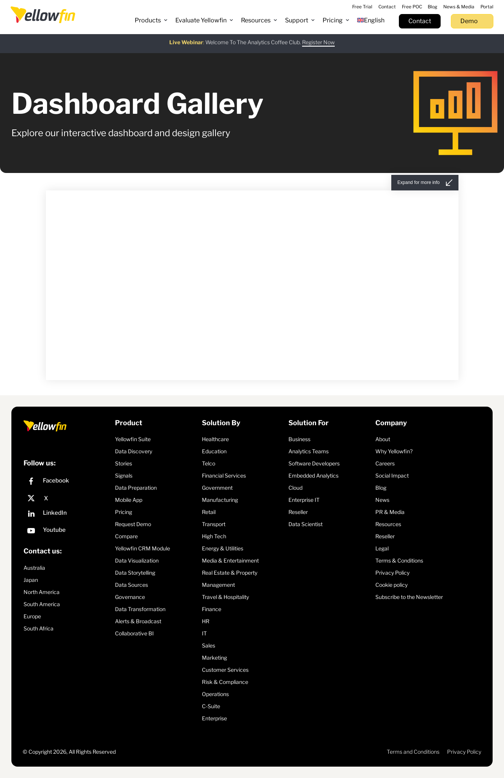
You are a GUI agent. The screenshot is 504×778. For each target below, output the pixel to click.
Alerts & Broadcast (138, 621)
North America (42, 592)
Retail (209, 512)
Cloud (295, 487)
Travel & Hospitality (225, 597)
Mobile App (128, 500)
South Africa (39, 628)
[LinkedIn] (67, 514)
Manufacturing (220, 500)
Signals (123, 475)
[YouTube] (67, 531)
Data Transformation (140, 609)
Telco (208, 463)
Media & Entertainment (230, 560)
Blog (380, 487)
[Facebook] (67, 482)
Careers (385, 463)
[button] (151, 20)
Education (214, 451)
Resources (388, 524)
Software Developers (314, 463)
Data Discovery (133, 451)
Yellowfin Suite (133, 439)
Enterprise (214, 718)
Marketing (214, 657)
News (382, 500)
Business (299, 439)
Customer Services (225, 669)
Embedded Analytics (313, 475)
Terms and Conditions (413, 751)
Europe (32, 616)
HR (205, 621)
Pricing (123, 512)
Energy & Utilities (222, 548)
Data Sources (131, 585)
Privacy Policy (392, 572)
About (382, 439)
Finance (211, 609)
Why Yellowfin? (394, 451)
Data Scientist (305, 524)
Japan (31, 580)
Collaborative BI (134, 633)
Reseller (298, 512)
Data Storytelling (135, 572)
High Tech (214, 536)
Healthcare (215, 439)
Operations (215, 694)
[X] (67, 498)
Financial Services (224, 475)
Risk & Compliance (225, 682)
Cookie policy (391, 585)
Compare (126, 536)
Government (217, 487)
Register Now (318, 38)
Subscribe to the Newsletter (409, 597)
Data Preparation (136, 487)
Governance (130, 597)
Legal (382, 548)
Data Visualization (137, 560)
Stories (123, 463)
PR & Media (390, 512)
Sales (208, 645)
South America (42, 604)
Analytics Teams (308, 451)
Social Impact (392, 475)
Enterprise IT (304, 500)
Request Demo (133, 524)
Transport (213, 524)
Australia (34, 567)
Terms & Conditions (399, 560)
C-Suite (211, 706)
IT (204, 633)
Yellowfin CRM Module (142, 548)
